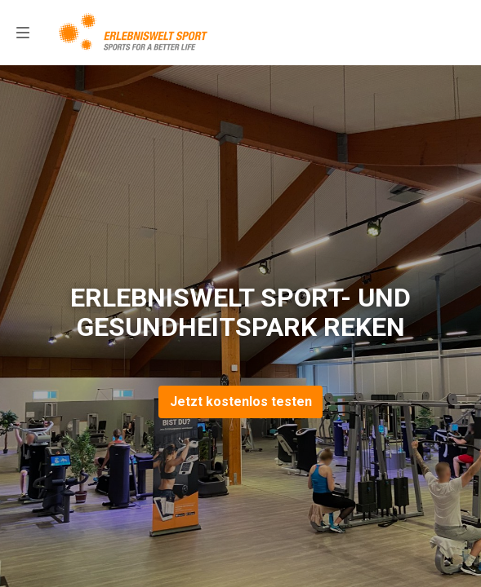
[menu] (23, 32)
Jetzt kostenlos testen (241, 401)
